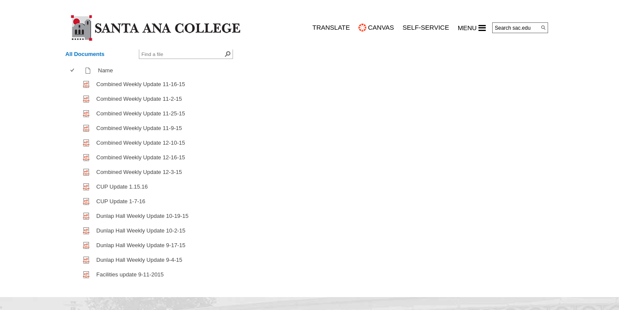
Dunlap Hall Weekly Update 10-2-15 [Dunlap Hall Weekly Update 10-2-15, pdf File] (140, 230)
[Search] (543, 27)
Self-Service (426, 27)
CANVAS (381, 27)
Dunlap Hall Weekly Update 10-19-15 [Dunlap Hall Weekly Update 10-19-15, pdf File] (142, 216)
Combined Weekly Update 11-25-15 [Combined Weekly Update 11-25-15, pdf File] (140, 113)
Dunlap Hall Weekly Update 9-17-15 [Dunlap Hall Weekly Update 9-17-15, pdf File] (140, 245)
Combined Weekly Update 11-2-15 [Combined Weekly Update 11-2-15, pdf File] (139, 99)
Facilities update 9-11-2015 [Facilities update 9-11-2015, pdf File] (130, 274)
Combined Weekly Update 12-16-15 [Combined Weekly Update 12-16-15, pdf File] (140, 157)
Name (107, 70)
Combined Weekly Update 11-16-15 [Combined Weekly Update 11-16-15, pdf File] (140, 84)
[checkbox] (72, 70)
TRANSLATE (331, 27)
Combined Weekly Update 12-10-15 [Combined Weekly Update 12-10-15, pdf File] (140, 143)
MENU (472, 28)
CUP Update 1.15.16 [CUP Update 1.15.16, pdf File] (122, 186)
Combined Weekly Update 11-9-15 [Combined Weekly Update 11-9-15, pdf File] (139, 128)
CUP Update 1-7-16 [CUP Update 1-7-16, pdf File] (120, 201)
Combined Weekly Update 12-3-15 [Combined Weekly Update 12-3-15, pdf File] (139, 172)
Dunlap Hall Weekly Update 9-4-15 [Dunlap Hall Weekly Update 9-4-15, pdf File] (139, 260)
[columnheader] (74, 70)
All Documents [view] (84, 54)
